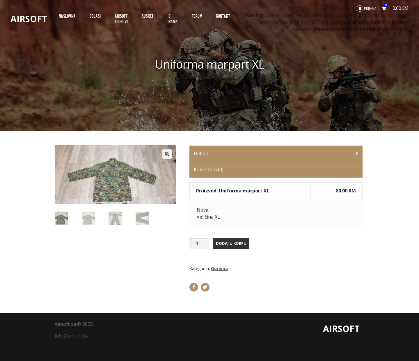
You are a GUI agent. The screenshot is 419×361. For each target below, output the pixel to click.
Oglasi (95, 15)
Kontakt (223, 15)
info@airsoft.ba (71, 336)
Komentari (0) (208, 169)
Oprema (219, 268)
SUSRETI (148, 15)
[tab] (276, 154)
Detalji (201, 153)
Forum (197, 15)
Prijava (367, 8)
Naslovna (67, 15)
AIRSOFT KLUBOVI (121, 18)
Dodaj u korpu (231, 243)
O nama (173, 18)
